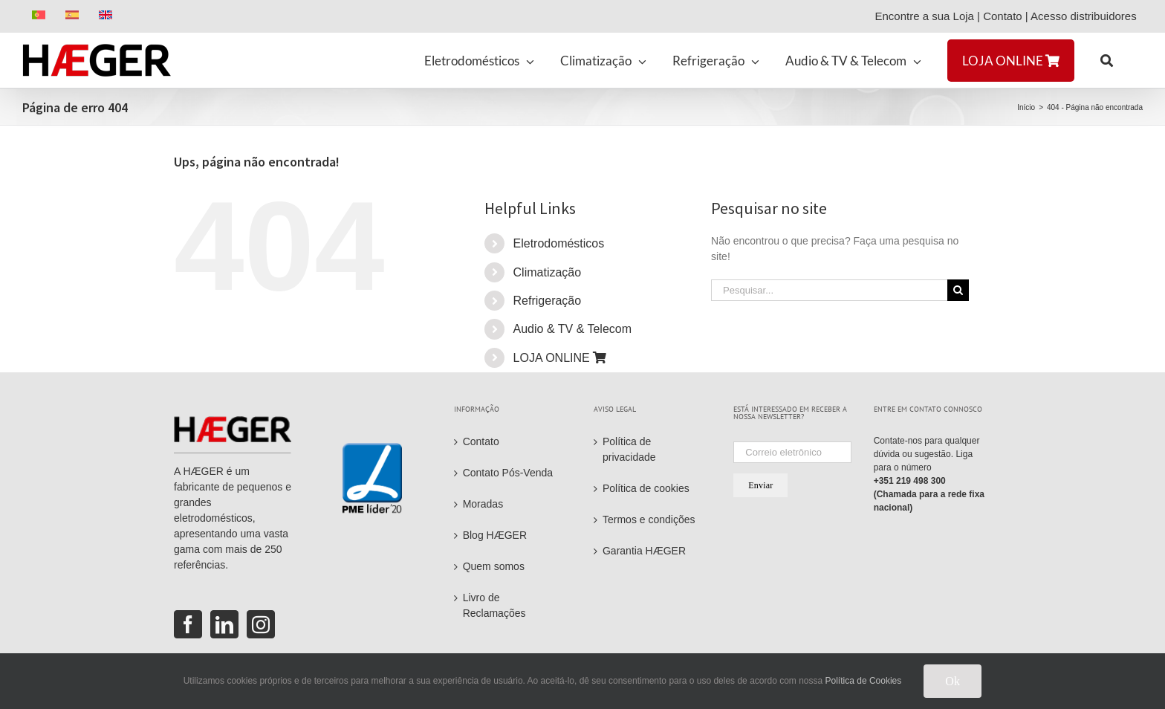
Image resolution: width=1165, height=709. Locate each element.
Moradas (483, 504)
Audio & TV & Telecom (572, 329)
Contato (1002, 16)
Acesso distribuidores (1087, 16)
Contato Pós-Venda (508, 473)
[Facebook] (188, 624)
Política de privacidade (629, 449)
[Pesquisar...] (829, 290)
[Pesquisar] (958, 290)
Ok (952, 681)
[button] (1106, 60)
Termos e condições (649, 519)
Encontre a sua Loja (923, 16)
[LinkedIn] (224, 624)
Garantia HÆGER (644, 551)
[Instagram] (261, 624)
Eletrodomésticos (559, 243)
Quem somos (494, 566)
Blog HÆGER (495, 535)
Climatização (547, 272)
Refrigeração (547, 300)
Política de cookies (646, 488)
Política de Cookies (863, 681)
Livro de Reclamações (494, 605)
